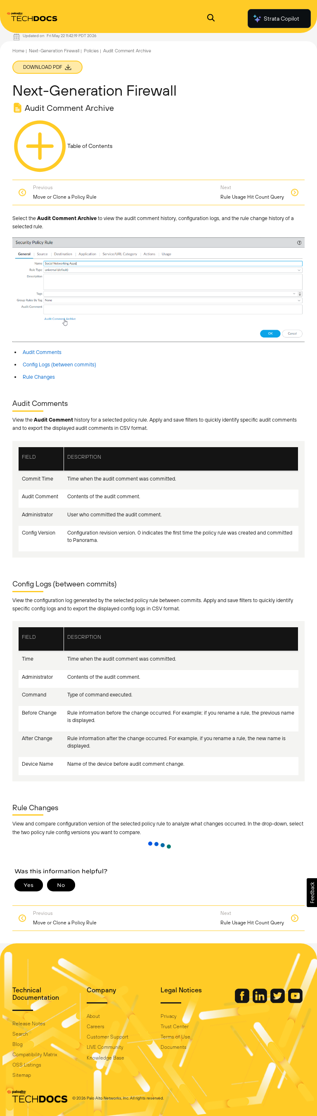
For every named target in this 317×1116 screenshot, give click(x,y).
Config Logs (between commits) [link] (59, 364)
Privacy (169, 1016)
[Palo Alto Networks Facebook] (243, 1001)
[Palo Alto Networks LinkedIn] (260, 1001)
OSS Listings (26, 1065)
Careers (95, 1026)
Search (20, 1034)
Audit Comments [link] (42, 352)
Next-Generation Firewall (54, 50)
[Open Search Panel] (211, 18)
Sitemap (21, 1075)
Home (18, 50)
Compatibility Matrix (34, 1054)
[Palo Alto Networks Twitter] (278, 1001)
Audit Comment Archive (127, 50)
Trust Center (175, 1026)
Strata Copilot (275, 18)
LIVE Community (105, 1047)
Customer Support (107, 1037)
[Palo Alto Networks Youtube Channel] (295, 1001)
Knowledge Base (105, 1058)
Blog (17, 1044)
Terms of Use (175, 1037)
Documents (174, 1047)
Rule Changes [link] (39, 377)
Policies (91, 50)
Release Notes (28, 1024)
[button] (312, 892)
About (93, 1016)
